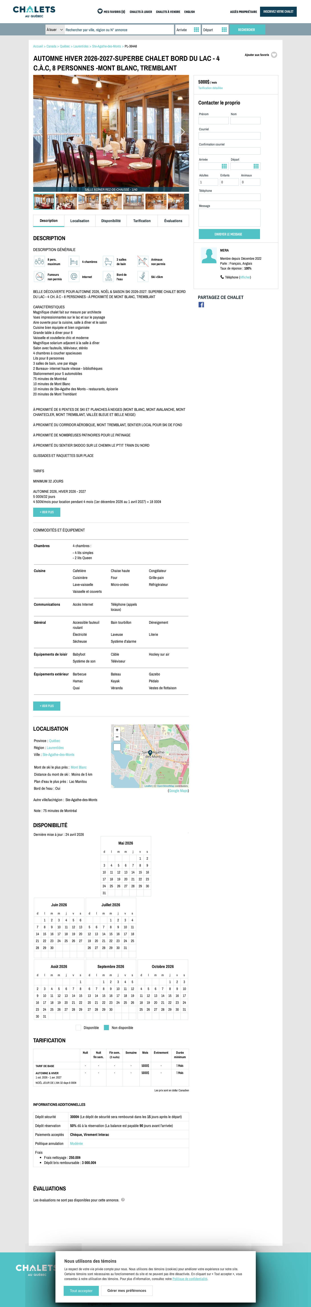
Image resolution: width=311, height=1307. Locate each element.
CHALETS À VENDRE (168, 12)
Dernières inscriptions (223, 1227)
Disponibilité (111, 220)
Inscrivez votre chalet (162, 1215)
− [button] (117, 737)
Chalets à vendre (220, 1221)
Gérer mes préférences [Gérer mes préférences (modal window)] (127, 1291)
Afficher (245, 277)
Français (106, 1247)
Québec (54, 740)
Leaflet (148, 786)
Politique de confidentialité (105, 1234)
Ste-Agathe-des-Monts (58, 754)
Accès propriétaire (160, 1221)
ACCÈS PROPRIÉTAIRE (243, 12)
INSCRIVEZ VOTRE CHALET (278, 11)
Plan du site (96, 1215)
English (93, 1247)
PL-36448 (131, 46)
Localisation (79, 220)
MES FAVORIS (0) (114, 12)
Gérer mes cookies (100, 1240)
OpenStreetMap (165, 786)
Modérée (76, 1087)
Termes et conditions (101, 1227)
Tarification (142, 220)
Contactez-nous (98, 1221)
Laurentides (55, 747)
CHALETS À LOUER (141, 12)
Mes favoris (217, 1240)
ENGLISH (189, 12)
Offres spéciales (219, 1234)
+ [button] (117, 730)
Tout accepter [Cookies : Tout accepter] (81, 1291)
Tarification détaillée (210, 88)
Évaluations (173, 220)
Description (49, 220)
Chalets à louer (219, 1215)
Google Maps (178, 790)
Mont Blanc (79, 767)
